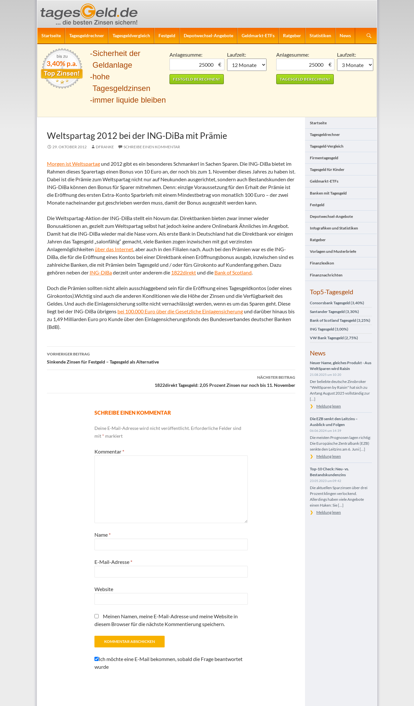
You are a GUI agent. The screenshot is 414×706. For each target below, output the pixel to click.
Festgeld (166, 35)
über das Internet (114, 249)
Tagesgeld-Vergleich (326, 146)
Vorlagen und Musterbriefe (333, 251)
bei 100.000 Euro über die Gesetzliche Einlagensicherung (180, 311)
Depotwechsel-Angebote (208, 35)
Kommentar (109, 451)
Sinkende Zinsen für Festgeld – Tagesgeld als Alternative (171, 357)
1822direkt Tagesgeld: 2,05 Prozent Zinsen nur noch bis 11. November (171, 381)
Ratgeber (292, 35)
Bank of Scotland (233, 272)
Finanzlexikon (322, 263)
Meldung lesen (328, 406)
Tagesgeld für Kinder (327, 169)
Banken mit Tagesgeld (328, 193)
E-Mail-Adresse (113, 562)
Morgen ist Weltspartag (73, 164)
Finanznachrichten (326, 275)
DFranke (105, 146)
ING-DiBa (101, 272)
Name (102, 535)
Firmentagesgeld (324, 157)
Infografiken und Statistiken (334, 228)
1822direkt (183, 272)
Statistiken (320, 35)
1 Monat (247, 65)
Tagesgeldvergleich (131, 35)
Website (103, 589)
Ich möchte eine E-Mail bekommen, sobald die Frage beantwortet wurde (168, 663)
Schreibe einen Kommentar (152, 146)
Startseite (51, 35)
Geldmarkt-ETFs (258, 35)
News (345, 35)
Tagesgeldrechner (86, 35)
